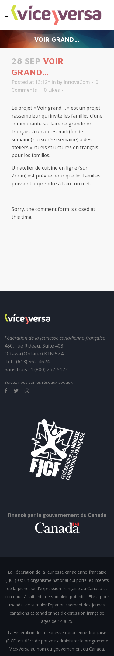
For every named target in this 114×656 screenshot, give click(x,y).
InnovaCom (77, 82)
